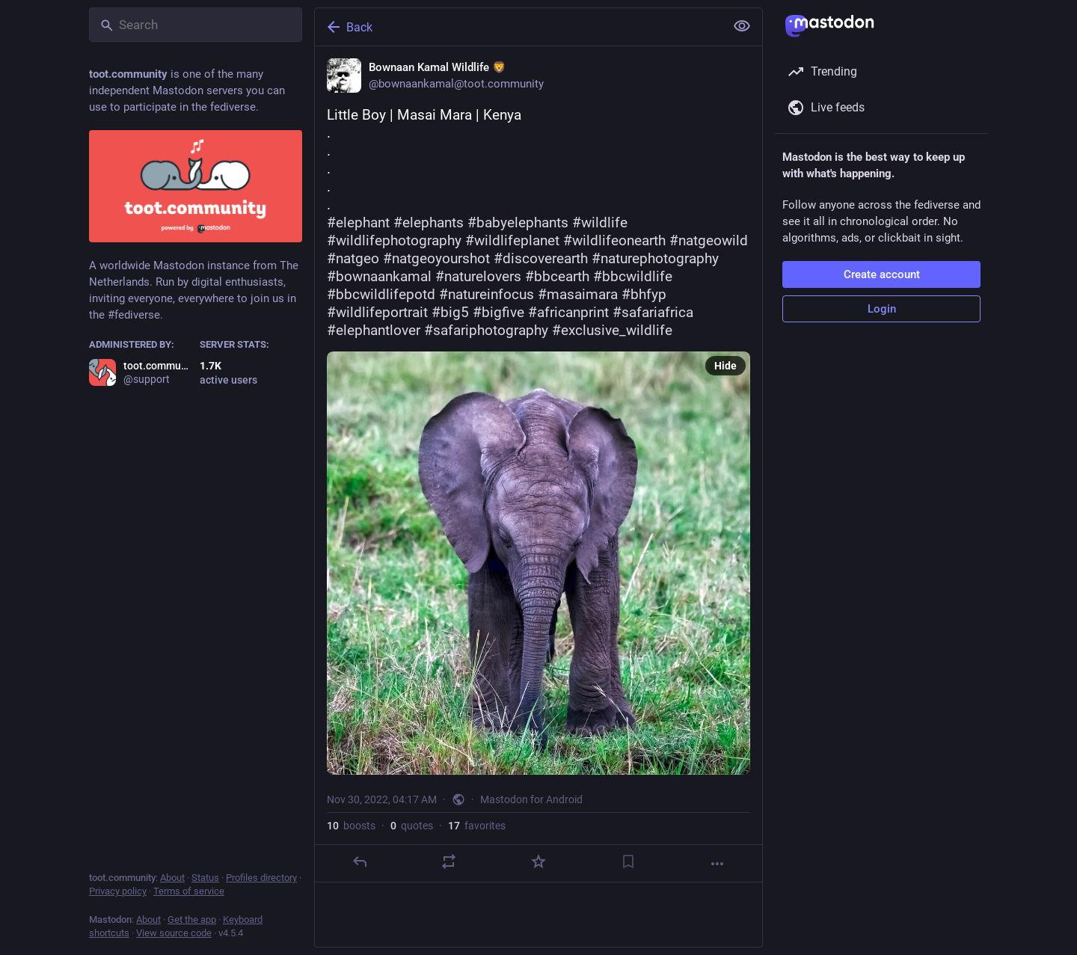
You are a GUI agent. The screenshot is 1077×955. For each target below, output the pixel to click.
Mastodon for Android (531, 799)
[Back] (518, 27)
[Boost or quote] (449, 861)
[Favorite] (538, 861)
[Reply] (360, 861)
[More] (717, 864)
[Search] (195, 24)
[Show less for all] (742, 26)
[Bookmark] (628, 861)
